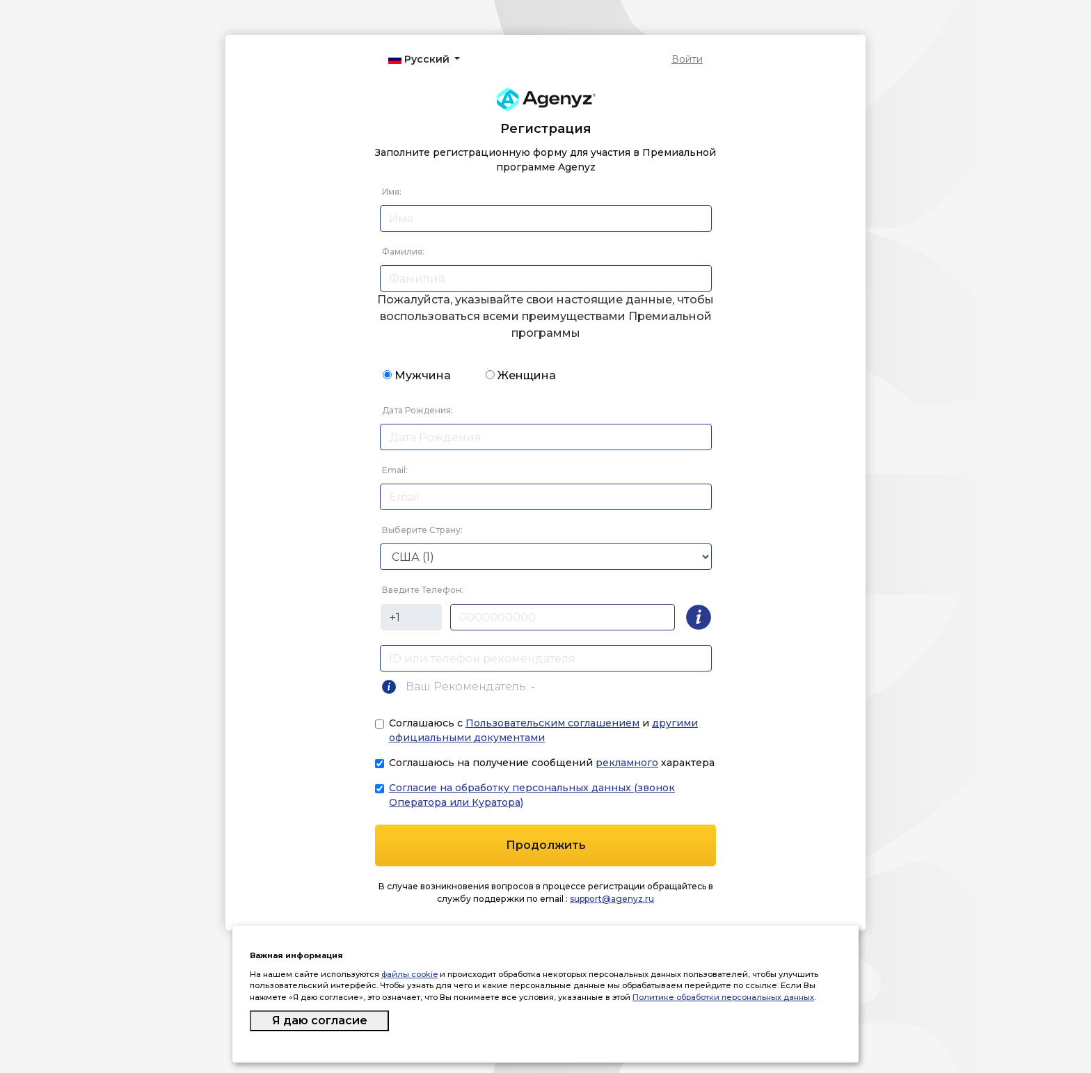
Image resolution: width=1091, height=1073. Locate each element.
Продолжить (546, 845)
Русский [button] (420, 59)
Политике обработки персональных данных (723, 997)
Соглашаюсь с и (543, 730)
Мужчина (423, 375)
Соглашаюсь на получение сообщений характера (552, 762)
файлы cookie (409, 974)
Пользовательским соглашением (552, 723)
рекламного (627, 762)
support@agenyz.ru (612, 898)
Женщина (526, 375)
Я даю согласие (319, 1020)
